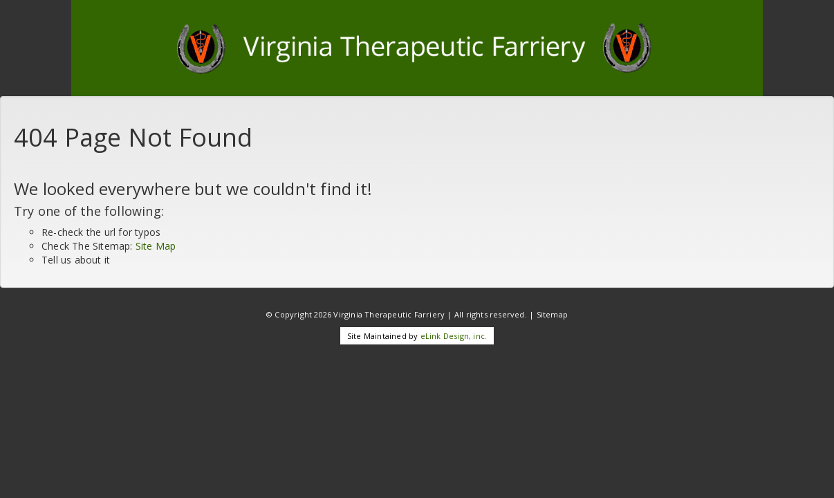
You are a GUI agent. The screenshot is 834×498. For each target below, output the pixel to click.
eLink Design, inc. (454, 336)
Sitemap (552, 314)
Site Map (156, 245)
